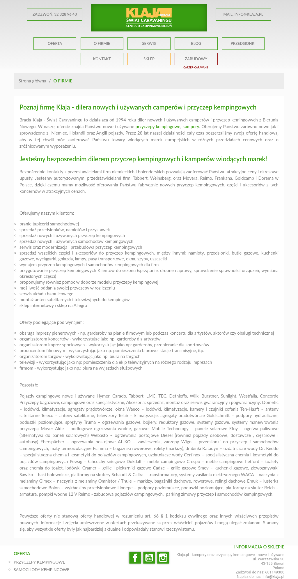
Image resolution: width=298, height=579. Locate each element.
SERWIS (149, 43)
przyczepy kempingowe (158, 126)
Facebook (135, 558)
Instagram (163, 558)
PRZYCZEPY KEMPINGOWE (39, 561)
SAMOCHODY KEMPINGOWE (41, 569)
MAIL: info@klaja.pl (243, 14)
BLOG (196, 43)
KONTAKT (102, 59)
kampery (191, 126)
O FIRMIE (102, 43)
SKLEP (149, 59)
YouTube (149, 558)
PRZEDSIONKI (243, 43)
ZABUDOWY (196, 59)
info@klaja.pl (273, 576)
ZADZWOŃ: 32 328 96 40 (55, 14)
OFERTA (55, 43)
